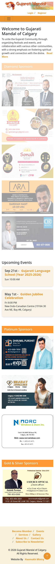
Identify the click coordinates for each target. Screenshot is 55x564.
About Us (21, 538)
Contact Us (37, 538)
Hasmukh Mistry (34, 559)
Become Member (22, 531)
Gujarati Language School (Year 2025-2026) (27, 273)
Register (42, 13)
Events (40, 531)
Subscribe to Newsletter (30, 541)
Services (23, 534)
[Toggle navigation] (9, 19)
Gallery (37, 534)
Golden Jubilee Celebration (24, 296)
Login (30, 13)
